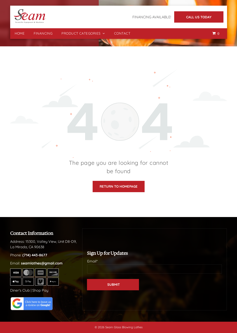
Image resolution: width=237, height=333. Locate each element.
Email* (92, 261)
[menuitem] (19, 33)
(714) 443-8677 (34, 255)
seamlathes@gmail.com (42, 263)
